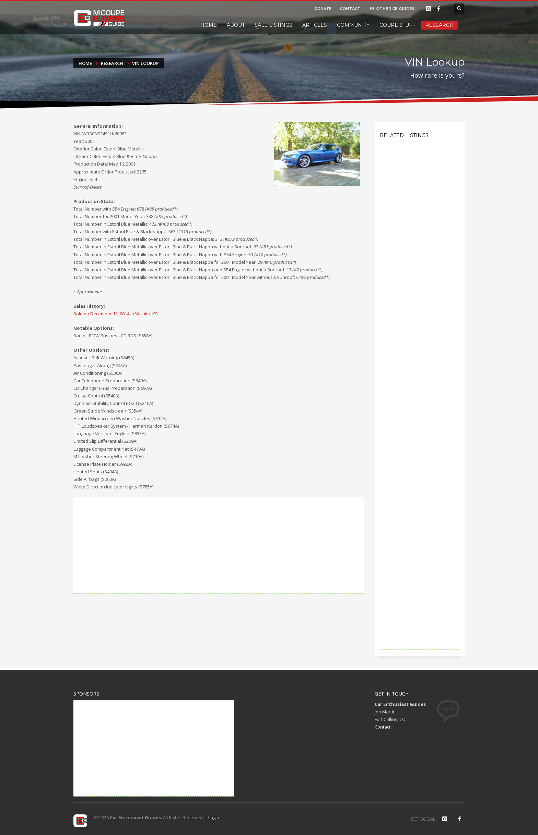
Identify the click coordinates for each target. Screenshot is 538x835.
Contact (382, 727)
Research (439, 25)
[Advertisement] (218, 545)
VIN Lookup (145, 63)
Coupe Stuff (397, 25)
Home (208, 25)
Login (213, 817)
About (236, 25)
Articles (314, 25)
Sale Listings (273, 25)
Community (353, 25)
